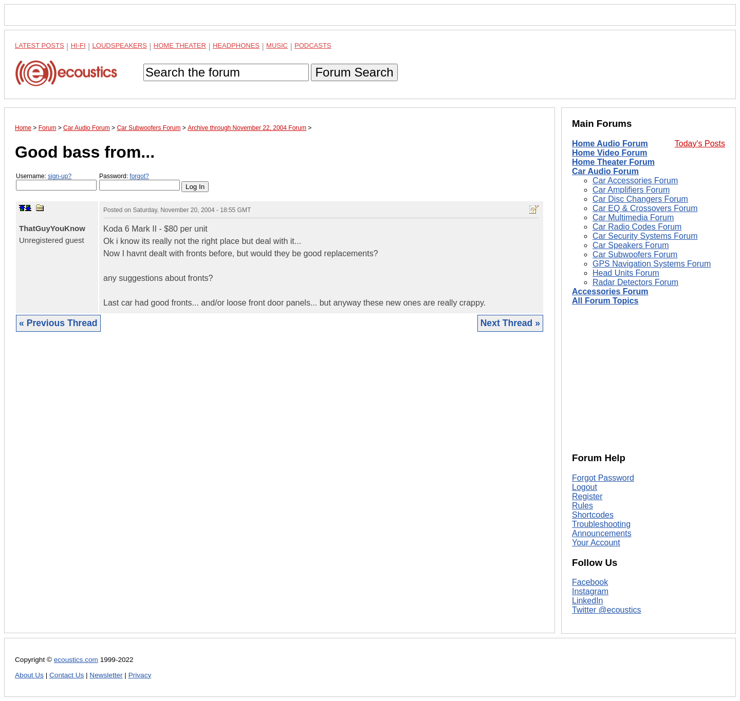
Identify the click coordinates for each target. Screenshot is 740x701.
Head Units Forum (626, 273)
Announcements (602, 533)
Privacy (140, 675)
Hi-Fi (78, 45)
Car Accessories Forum (635, 180)
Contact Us (66, 675)
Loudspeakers (119, 45)
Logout (584, 487)
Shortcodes (593, 514)
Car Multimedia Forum (633, 217)
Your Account (596, 542)
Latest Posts (39, 45)
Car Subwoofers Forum (635, 254)
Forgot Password (603, 477)
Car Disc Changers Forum (640, 199)
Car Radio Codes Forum (637, 226)
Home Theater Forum (613, 162)
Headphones (236, 45)
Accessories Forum (610, 291)
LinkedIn (587, 600)
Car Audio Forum (605, 171)
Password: (139, 182)
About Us (29, 675)
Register (587, 496)
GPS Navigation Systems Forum (652, 263)
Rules (582, 505)
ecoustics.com (76, 660)
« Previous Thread (58, 323)
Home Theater (180, 45)
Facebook (590, 582)
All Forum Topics (605, 300)
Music (277, 45)
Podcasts (312, 45)
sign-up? (59, 176)
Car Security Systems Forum (645, 236)
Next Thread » (510, 323)
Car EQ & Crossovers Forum (645, 208)
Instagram (590, 591)
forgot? (139, 176)
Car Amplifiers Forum (631, 189)
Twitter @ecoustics (606, 609)
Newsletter (105, 675)
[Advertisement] (279, 490)
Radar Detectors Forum (635, 282)
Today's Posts (700, 143)
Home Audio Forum (610, 143)
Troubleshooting (601, 524)
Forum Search (354, 72)
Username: (56, 182)
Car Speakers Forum (631, 245)
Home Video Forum (609, 152)
